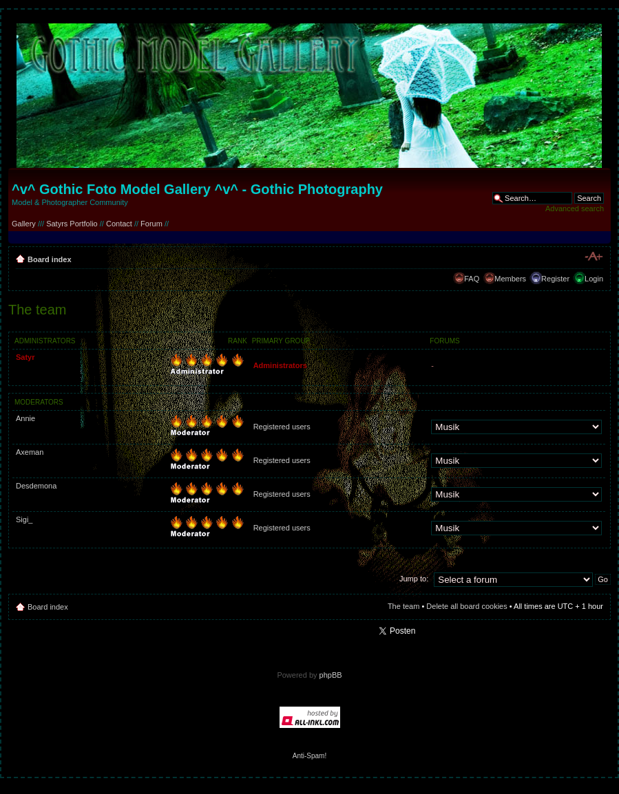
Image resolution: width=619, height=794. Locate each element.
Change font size (593, 256)
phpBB (330, 675)
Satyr (25, 357)
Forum (151, 223)
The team (403, 606)
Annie (25, 418)
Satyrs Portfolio (72, 223)
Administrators (280, 365)
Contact (119, 223)
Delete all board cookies (466, 606)
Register (555, 279)
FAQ (471, 279)
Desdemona (36, 486)
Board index (50, 259)
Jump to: (413, 579)
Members (510, 279)
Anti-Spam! (309, 756)
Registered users (282, 426)
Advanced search (574, 208)
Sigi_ (24, 519)
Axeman (29, 452)
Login (594, 279)
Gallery (24, 223)
